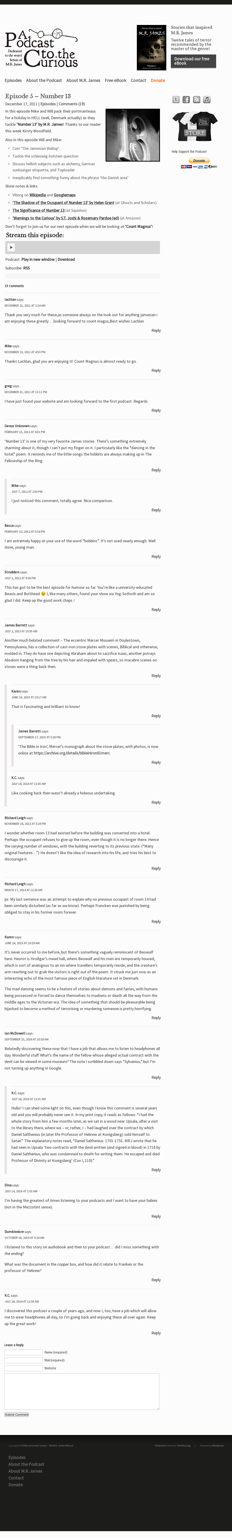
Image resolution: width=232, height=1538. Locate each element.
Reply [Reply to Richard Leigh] (156, 868)
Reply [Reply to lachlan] (156, 330)
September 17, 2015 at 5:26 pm (39, 737)
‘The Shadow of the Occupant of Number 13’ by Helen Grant (63, 202)
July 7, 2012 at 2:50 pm (26, 492)
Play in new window (38, 259)
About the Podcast (44, 80)
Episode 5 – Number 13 (38, 96)
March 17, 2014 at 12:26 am (23, 890)
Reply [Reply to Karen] (156, 715)
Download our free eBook (191, 61)
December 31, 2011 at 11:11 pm (26, 392)
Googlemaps (64, 194)
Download (66, 259)
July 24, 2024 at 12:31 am (28, 1099)
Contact (138, 80)
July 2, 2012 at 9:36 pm (20, 578)
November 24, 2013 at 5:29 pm (25, 824)
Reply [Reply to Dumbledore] (156, 1279)
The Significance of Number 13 (38, 210)
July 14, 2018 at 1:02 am (21, 1191)
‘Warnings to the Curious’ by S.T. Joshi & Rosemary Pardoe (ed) (65, 218)
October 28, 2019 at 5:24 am (24, 1238)
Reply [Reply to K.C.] (156, 802)
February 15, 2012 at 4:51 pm (25, 432)
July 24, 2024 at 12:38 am (22, 1301)
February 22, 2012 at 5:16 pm (25, 532)
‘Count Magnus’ (138, 226)
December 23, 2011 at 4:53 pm (25, 352)
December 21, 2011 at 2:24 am (25, 305)
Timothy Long (183, 1452)
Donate (158, 80)
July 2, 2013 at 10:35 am (21, 631)
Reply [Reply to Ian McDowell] (156, 1077)
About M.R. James (83, 80)
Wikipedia (37, 194)
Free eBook (115, 80)
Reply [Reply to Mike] (156, 370)
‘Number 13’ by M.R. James (40, 124)
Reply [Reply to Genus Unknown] (156, 470)
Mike (8, 346)
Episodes (13, 80)
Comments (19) (72, 103)
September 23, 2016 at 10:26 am (26, 1039)
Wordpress (218, 1452)
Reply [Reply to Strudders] (156, 609)
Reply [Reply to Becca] (156, 556)
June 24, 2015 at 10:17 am (28, 697)
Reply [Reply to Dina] (156, 1216)
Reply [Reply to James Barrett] (156, 675)
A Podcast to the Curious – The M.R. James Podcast (47, 1452)
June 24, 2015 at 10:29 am (22, 943)
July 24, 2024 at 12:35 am (28, 784)
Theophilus (160, 1452)
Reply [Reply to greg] (156, 410)
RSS (26, 268)
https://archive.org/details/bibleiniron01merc (72, 753)
